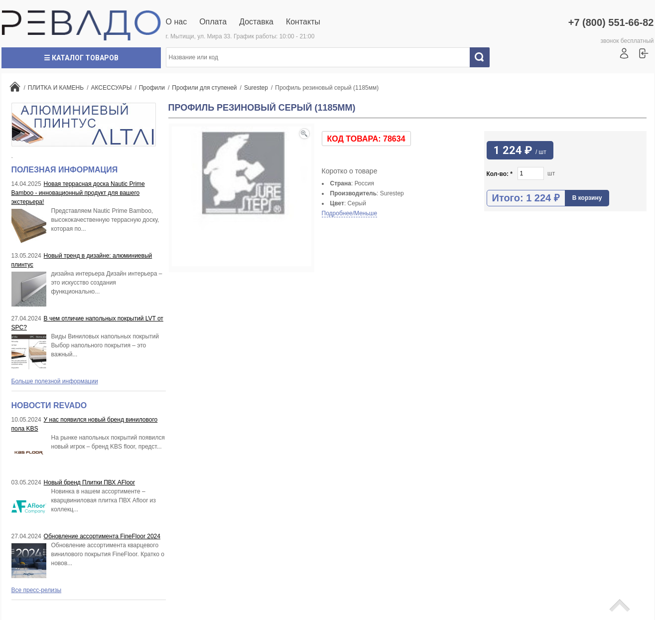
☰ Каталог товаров (81, 58)
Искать (483, 57)
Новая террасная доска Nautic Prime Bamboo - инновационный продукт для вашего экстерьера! (78, 192)
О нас (176, 21)
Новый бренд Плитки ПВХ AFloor (89, 482)
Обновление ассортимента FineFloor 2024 (102, 536)
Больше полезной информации (54, 381)
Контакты (303, 21)
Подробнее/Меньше (350, 213)
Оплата (213, 21)
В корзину (587, 197)
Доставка (256, 21)
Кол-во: (500, 173)
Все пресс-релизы (36, 590)
